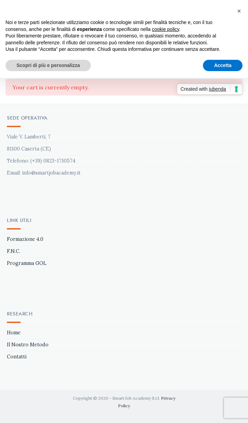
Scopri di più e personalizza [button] (48, 65)
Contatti (16, 357)
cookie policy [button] (165, 29)
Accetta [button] (222, 65)
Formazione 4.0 (25, 239)
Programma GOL (26, 263)
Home (14, 333)
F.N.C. (13, 251)
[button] (239, 10)
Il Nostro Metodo (27, 345)
